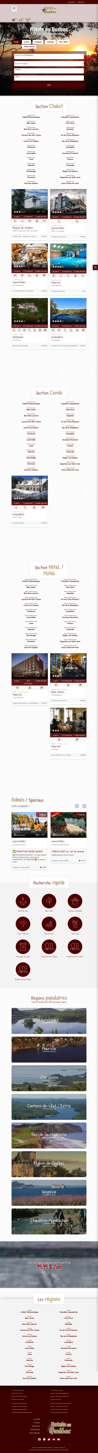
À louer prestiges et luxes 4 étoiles (22, 1412)
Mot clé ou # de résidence (24, 54)
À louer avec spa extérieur (19, 1406)
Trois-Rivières (56, 285)
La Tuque (54, 748)
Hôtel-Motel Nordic (59, 699)
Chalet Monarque (58, 290)
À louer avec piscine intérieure (60, 1393)
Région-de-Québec (23, 226)
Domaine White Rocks (60, 844)
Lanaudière (57, 336)
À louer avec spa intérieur (19, 1403)
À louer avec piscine (57, 1390)
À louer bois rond (17, 1393)
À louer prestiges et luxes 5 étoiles (61, 1403)
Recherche (35, 1429)
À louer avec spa (56, 1399)
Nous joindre (55, 1450)
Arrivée (17, 68)
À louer (37, 1422)
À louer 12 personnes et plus (59, 1406)
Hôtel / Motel (29, 46)
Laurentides (57, 227)
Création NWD (64, 1450)
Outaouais (18, 336)
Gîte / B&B (63, 42)
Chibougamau (56, 694)
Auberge (50, 42)
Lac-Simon (17, 339)
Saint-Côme (17, 516)
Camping (38, 42)
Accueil (36, 1419)
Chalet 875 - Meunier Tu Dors (24, 235)
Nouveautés (34, 1433)
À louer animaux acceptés (19, 1396)
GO (49, 84)
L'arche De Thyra (19, 844)
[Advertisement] (49, 366)
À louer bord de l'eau (18, 1390)
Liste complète (20, 804)
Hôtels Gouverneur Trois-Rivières (25, 702)
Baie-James (57, 691)
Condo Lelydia (18, 522)
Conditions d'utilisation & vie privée (39, 1450)
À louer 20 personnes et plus (59, 1409)
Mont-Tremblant (57, 230)
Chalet (16, 42)
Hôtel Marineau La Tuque (61, 754)
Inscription (71, 2)
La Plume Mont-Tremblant (23, 290)
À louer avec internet (18, 1399)
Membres (81, 2)
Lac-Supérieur (18, 284)
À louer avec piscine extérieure (60, 1396)
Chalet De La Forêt (58, 236)
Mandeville (55, 339)
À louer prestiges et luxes (19, 1409)
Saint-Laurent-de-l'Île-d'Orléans (25, 230)
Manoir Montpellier (20, 345)
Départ (17, 75)
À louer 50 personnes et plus (59, 1412)
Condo (26, 42)
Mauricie (56, 281)
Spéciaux (36, 1426)
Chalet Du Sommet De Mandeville (64, 345)
